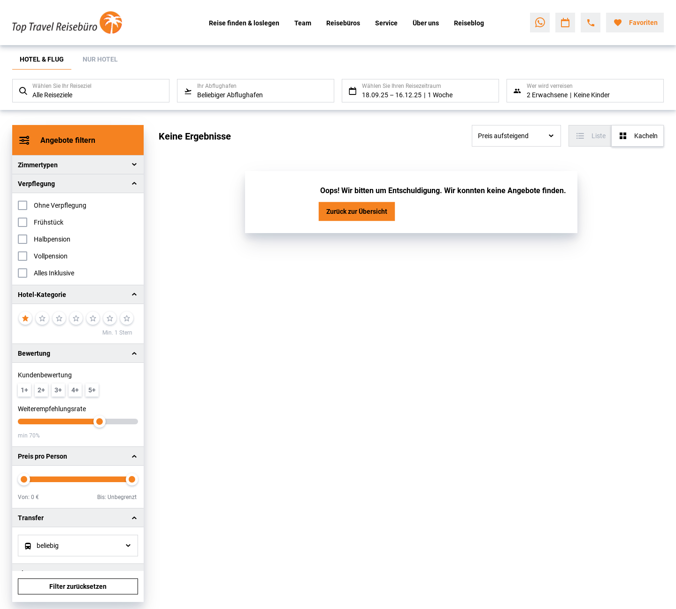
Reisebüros (343, 22)
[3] (59, 318)
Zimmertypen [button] (38, 164)
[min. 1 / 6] (24, 390)
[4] (76, 318)
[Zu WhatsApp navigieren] (540, 22)
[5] (93, 318)
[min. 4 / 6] (75, 390)
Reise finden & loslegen (244, 22)
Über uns (426, 22)
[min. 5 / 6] (92, 390)
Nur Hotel (100, 59)
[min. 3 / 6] (58, 390)
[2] (42, 318)
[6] (109, 318)
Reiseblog (469, 22)
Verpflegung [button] (36, 183)
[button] (78, 294)
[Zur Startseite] (73, 22)
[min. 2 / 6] (41, 390)
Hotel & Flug (42, 59)
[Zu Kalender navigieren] (565, 22)
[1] (25, 318)
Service (386, 22)
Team (302, 22)
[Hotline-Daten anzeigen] (590, 22)
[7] (126, 318)
